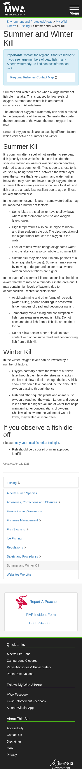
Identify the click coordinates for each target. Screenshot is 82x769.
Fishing (25, 26)
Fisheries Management (24, 520)
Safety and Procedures (24, 556)
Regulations (16, 547)
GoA (10, 748)
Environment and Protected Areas (29, 21)
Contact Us (14, 735)
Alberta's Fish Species (22, 493)
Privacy (12, 754)
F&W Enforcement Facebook (26, 701)
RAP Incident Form (41, 615)
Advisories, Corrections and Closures (34, 502)
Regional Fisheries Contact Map (33, 77)
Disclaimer (14, 741)
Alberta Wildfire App (20, 708)
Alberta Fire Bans (18, 654)
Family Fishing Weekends (24, 511)
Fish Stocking (18, 529)
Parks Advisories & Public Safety (29, 667)
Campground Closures (22, 660)
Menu (74, 10)
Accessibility (15, 728)
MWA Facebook (17, 694)
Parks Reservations (20, 674)
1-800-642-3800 (41, 623)
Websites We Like (19, 574)
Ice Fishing (14, 538)
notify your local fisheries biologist (36, 443)
